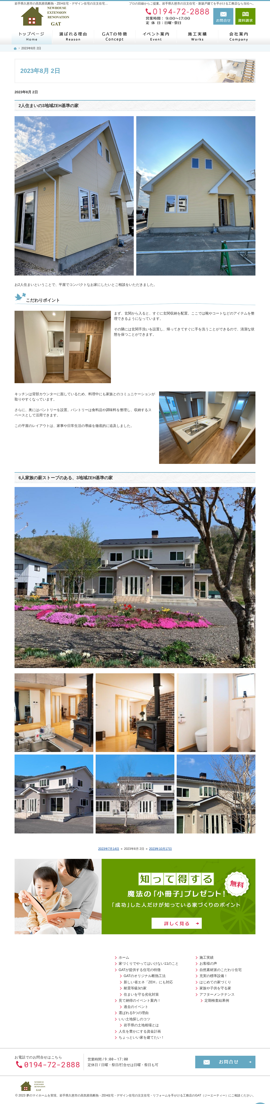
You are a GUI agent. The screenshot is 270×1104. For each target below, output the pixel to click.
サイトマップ (194, 999)
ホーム (23, 956)
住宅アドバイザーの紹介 (208, 962)
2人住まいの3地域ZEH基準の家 (49, 105)
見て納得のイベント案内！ (39, 999)
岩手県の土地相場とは (40, 1023)
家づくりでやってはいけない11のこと (48, 962)
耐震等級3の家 (34, 986)
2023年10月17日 (160, 849)
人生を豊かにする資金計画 (39, 1030)
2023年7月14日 (108, 849)
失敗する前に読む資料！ (203, 968)
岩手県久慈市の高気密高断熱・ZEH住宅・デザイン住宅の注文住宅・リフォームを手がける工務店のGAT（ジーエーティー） (143, 1091)
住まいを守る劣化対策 (40, 993)
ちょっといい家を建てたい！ (41, 1036)
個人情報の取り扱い (200, 993)
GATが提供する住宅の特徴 (39, 968)
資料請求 (245, 16)
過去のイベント (35, 1005)
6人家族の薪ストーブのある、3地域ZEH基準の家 (66, 477)
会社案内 (191, 956)
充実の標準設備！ (115, 974)
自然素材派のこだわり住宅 (122, 968)
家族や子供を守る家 (117, 986)
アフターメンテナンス (118, 993)
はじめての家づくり (117, 980)
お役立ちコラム (196, 986)
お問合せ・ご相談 (198, 974)
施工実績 (108, 956)
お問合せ (223, 16)
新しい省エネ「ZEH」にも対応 (48, 980)
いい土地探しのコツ (34, 1017)
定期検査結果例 (118, 999)
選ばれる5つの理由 (33, 1011)
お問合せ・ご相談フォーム (225, 1058)
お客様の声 (110, 962)
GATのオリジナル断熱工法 (44, 974)
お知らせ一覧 (194, 980)
